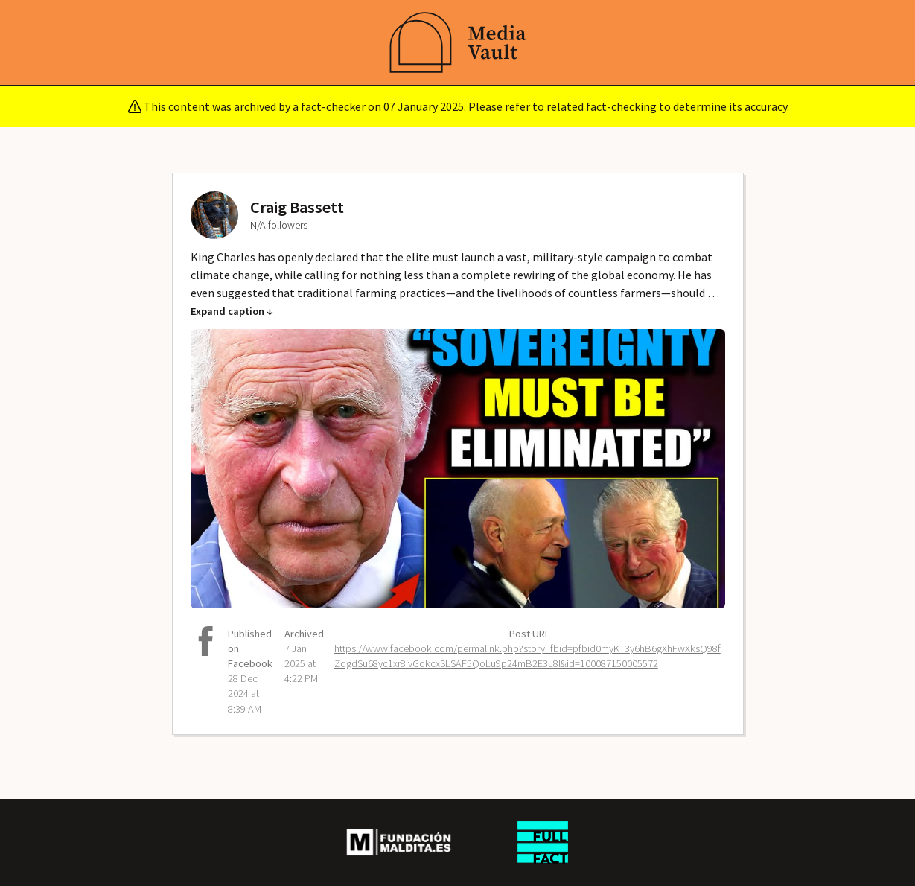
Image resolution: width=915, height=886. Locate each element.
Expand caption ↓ (232, 311)
